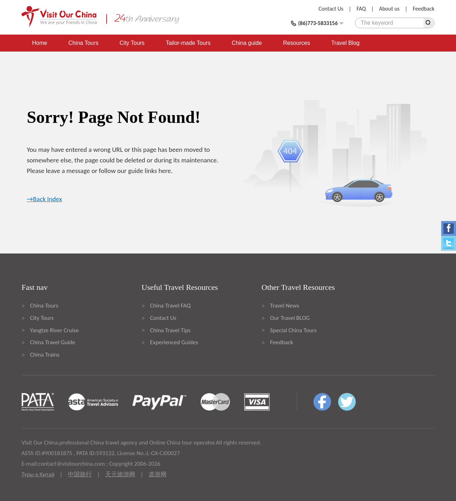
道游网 (158, 474)
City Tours (132, 43)
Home (39, 43)
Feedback (423, 8)
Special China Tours (293, 330)
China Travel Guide (52, 342)
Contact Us (331, 8)
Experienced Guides (174, 342)
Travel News (284, 305)
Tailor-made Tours (188, 43)
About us (389, 8)
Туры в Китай (38, 474)
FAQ (361, 8)
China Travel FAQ (170, 305)
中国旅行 (80, 474)
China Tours (83, 43)
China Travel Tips (170, 330)
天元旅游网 (120, 474)
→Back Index (44, 199)
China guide (247, 43)
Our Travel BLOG (290, 318)
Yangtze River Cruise (54, 330)
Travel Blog (345, 43)
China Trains (44, 354)
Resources (296, 43)
